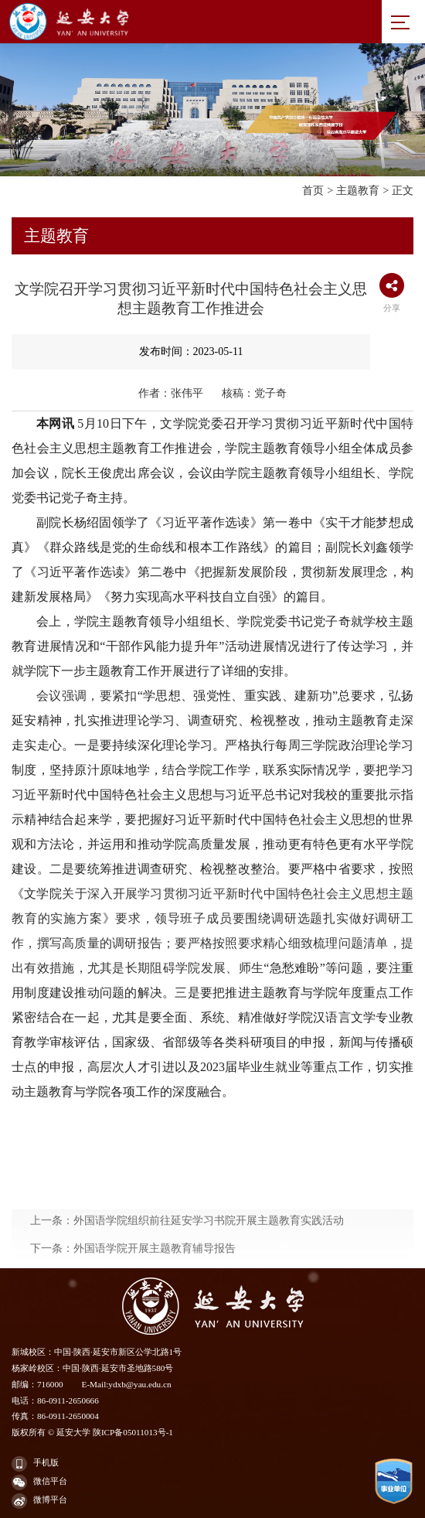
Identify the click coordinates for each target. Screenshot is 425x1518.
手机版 (35, 1464)
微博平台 (39, 1501)
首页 (313, 190)
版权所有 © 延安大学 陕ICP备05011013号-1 (92, 1432)
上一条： (187, 1259)
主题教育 (357, 190)
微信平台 (39, 1482)
